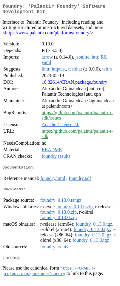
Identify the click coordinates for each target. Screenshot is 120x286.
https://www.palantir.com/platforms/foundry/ (48, 35)
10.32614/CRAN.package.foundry (74, 84)
